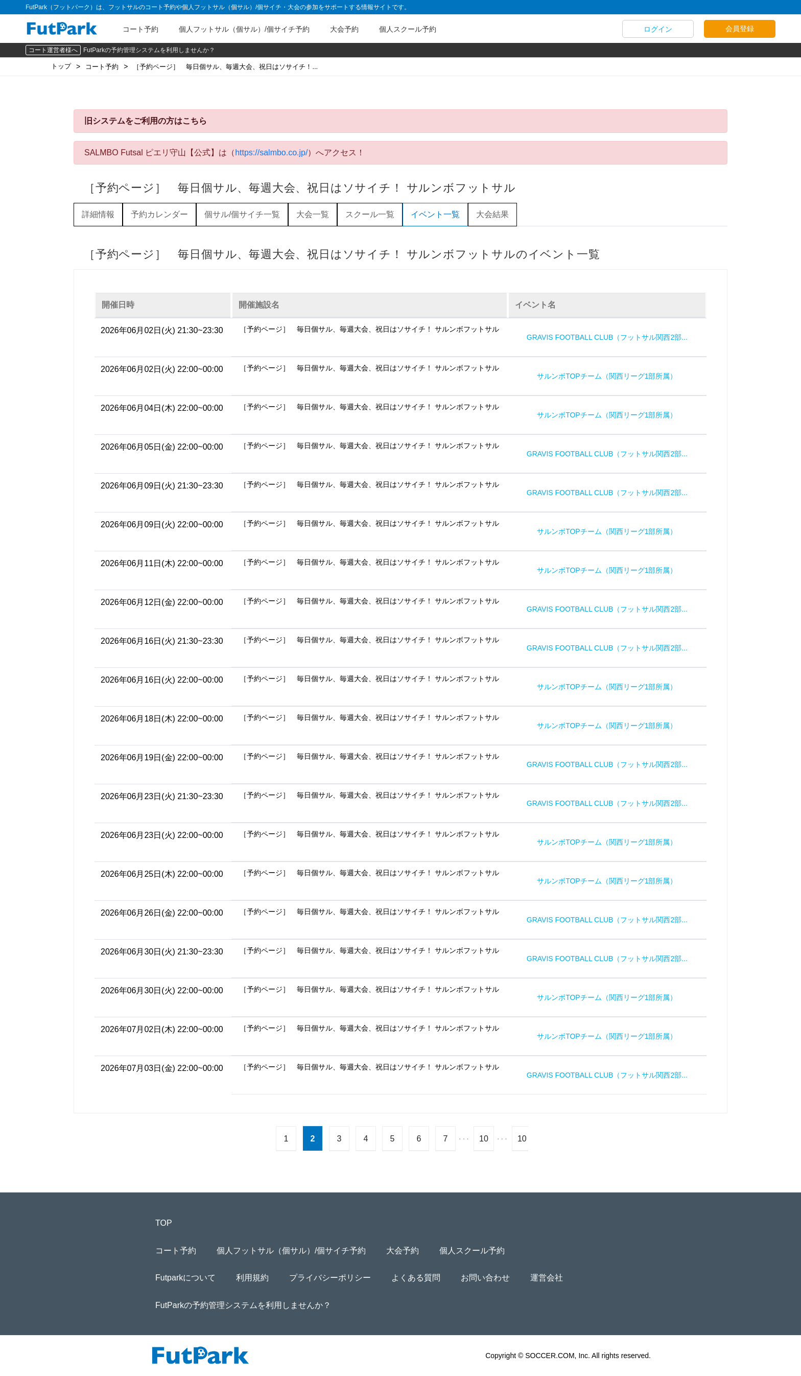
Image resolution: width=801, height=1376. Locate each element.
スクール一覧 (369, 214)
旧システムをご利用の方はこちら (145, 120)
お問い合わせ (485, 1277)
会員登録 (739, 29)
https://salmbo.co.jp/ (271, 152)
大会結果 (492, 214)
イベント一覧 (435, 214)
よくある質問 (415, 1277)
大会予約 (344, 29)
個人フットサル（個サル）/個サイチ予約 (244, 29)
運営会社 (546, 1277)
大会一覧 (312, 214)
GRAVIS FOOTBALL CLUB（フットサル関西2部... (607, 337)
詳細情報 (98, 214)
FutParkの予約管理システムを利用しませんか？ (149, 50)
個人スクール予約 (407, 29)
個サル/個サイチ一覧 (242, 214)
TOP (163, 1223)
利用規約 (252, 1277)
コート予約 (140, 29)
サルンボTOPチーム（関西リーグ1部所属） (607, 376)
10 (483, 1138)
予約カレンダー (159, 214)
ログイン (658, 29)
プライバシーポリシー (330, 1277)
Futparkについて (185, 1277)
